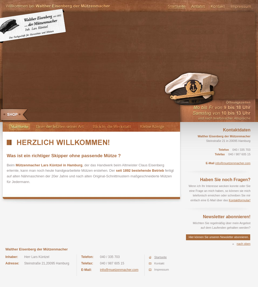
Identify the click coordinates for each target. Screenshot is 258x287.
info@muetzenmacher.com (232, 163)
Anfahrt (197, 6)
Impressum (241, 6)
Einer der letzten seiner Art (60, 127)
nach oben (243, 243)
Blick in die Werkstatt (111, 127)
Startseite (176, 6)
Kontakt (217, 6)
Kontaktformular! (239, 200)
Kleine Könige (157, 127)
